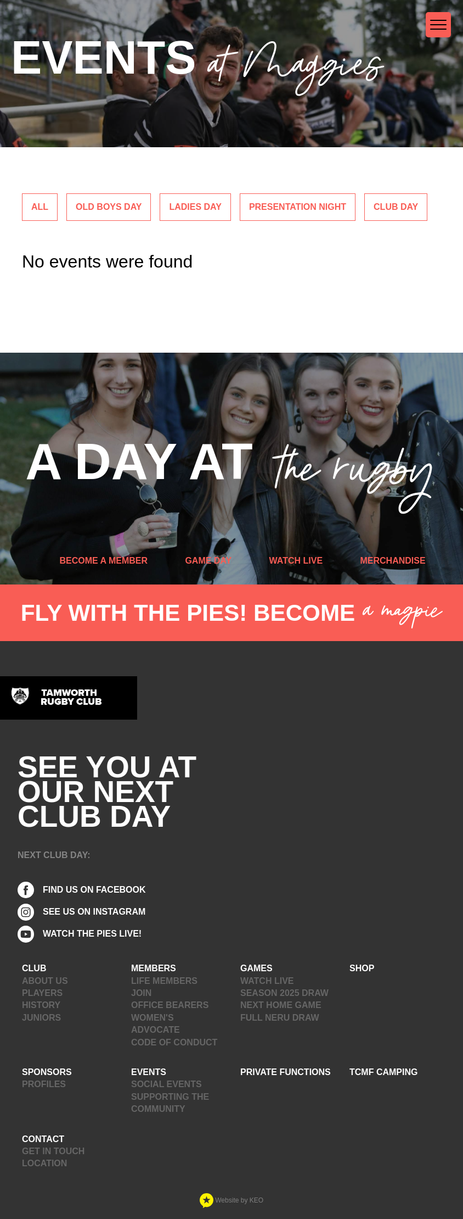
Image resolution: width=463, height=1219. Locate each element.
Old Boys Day (109, 206)
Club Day (396, 206)
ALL (39, 206)
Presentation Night (297, 206)
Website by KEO (231, 1200)
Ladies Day (195, 206)
